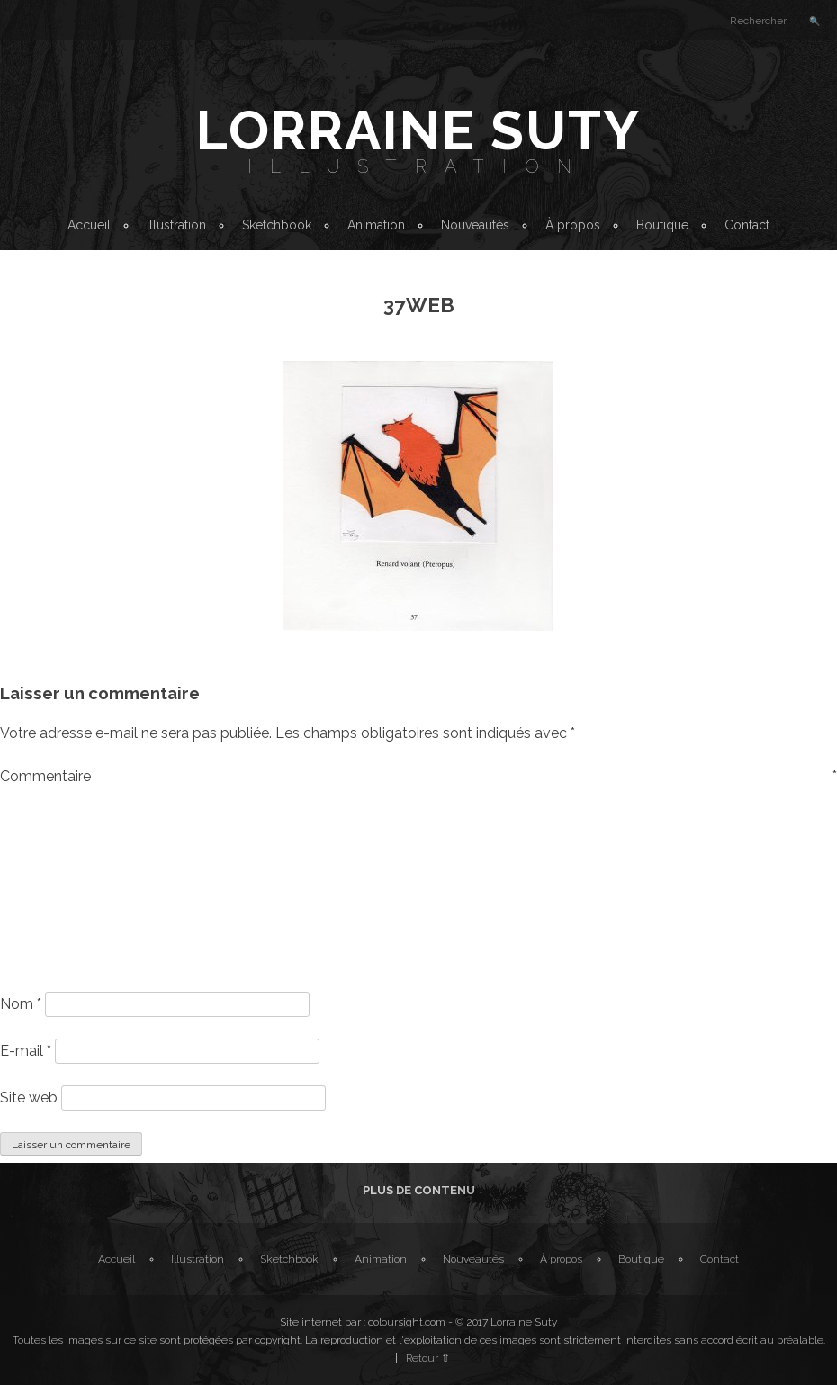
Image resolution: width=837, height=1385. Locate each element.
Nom (20, 1003)
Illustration (419, 166)
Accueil (89, 225)
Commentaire (418, 776)
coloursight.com (407, 1322)
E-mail (25, 1050)
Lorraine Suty (418, 130)
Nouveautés (475, 225)
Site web (29, 1097)
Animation (376, 225)
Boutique (662, 225)
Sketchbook (276, 225)
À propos (572, 225)
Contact (747, 225)
